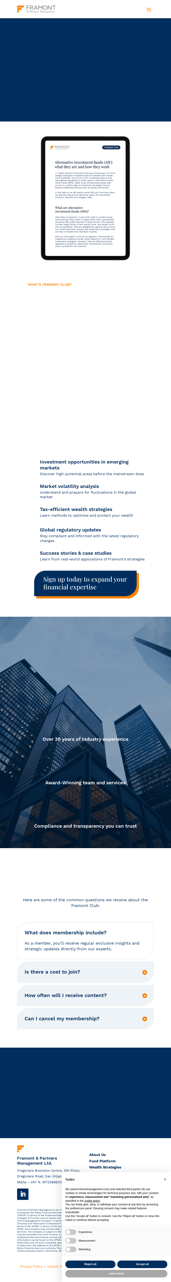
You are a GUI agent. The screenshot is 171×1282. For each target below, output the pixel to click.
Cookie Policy (58, 1266)
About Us (97, 1155)
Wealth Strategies (105, 1167)
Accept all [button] (142, 1264)
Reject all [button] (90, 1264)
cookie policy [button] (92, 1200)
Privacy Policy (31, 1266)
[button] (165, 1179)
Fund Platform (102, 1161)
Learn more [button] (116, 1273)
